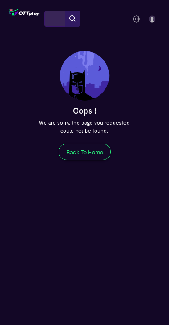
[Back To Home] (85, 152)
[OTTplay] (24, 18)
